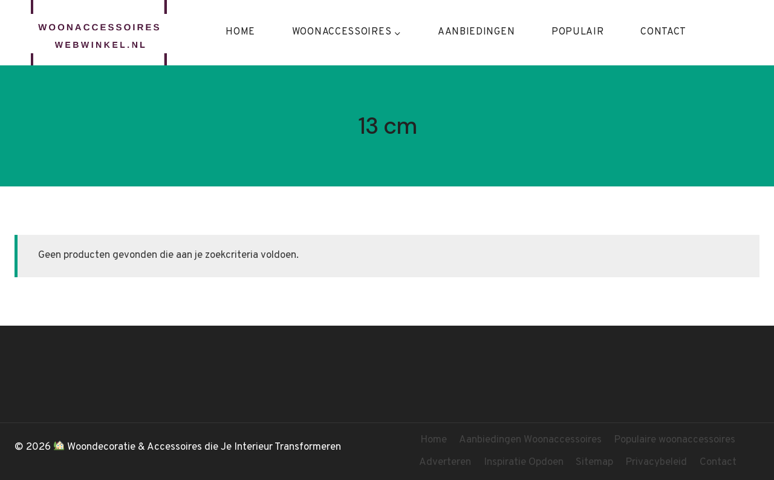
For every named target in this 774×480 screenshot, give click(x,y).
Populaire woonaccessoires (674, 440)
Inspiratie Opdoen (524, 462)
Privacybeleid (656, 462)
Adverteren (445, 462)
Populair (577, 32)
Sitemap (594, 462)
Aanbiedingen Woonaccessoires (530, 440)
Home (240, 32)
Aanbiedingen (476, 32)
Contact (663, 32)
